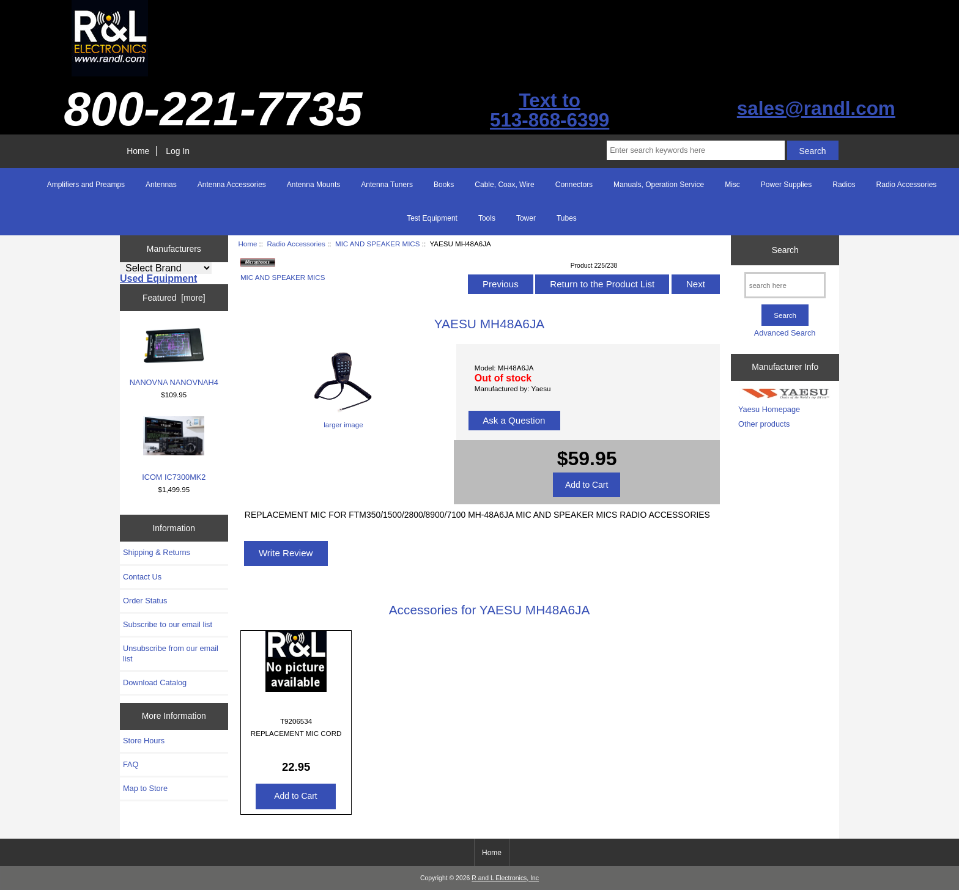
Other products (764, 423)
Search (785, 250)
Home (138, 151)
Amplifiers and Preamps (86, 184)
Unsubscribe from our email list (170, 653)
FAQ (131, 764)
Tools (486, 218)
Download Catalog (155, 682)
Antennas (161, 184)
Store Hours (144, 740)
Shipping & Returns (156, 552)
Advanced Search (785, 332)
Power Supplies (786, 184)
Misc (732, 184)
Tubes (567, 218)
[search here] (785, 285)
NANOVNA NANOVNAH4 (174, 357)
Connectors (574, 184)
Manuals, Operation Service (658, 184)
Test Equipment (432, 218)
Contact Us (142, 576)
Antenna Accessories (232, 184)
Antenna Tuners (387, 184)
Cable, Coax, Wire (504, 184)
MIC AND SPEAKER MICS (377, 244)
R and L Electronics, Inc (505, 878)
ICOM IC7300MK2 (174, 449)
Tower (526, 218)
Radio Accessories (296, 244)
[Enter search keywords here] (695, 150)
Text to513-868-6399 (549, 110)
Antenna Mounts (313, 184)
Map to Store (145, 788)
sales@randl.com (816, 108)
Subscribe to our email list (167, 624)
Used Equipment (158, 278)
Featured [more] (174, 298)
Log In (178, 151)
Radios (843, 184)
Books (444, 184)
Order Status (145, 600)
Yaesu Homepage (769, 409)
